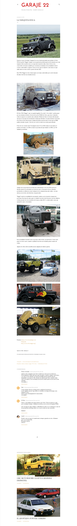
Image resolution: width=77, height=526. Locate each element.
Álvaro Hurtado (25, 371)
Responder (24, 384)
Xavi (22, 387)
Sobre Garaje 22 (38, 10)
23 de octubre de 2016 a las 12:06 (32, 400)
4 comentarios (26, 521)
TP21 (33, 363)
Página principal (26, 10)
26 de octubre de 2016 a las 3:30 (32, 416)
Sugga (30, 363)
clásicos (26, 363)
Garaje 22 (35, 5)
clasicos (23, 363)
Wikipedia (23, 341)
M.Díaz (23, 400)
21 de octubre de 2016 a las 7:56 (36, 371)
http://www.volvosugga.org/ (28, 343)
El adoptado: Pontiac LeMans (31, 518)
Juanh (23, 416)
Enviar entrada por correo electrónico (31, 361)
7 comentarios (26, 483)
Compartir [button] (19, 361)
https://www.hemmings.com (28, 340)
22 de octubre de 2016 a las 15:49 (31, 387)
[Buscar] (59, 4)
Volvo (35, 363)
